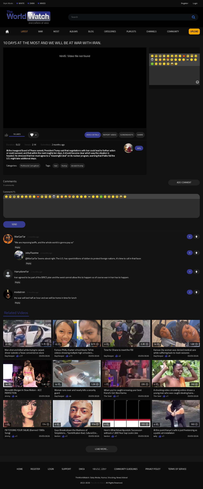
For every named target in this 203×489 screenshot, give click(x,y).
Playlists (131, 31)
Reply (17, 247)
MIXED (43, 3)
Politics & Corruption (30, 165)
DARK (32, 3)
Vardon (57, 436)
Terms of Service (177, 469)
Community (173, 31)
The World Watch (98, 482)
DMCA (82, 469)
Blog (91, 31)
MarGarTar (19, 236)
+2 (119, 356)
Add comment (184, 182)
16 (8, 384)
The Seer (108, 396)
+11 (70, 356)
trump (64, 165)
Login (195, 3)
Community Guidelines (126, 469)
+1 (196, 236)
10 (157, 344)
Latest (24, 31)
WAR (40, 31)
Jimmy (7, 396)
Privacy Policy (152, 469)
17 (58, 344)
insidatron (19, 292)
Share (140, 134)
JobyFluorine (32, 253)
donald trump (77, 165)
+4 (16, 396)
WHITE (21, 3)
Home (7, 31)
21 (8, 344)
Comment (7, 192)
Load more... (101, 449)
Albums (74, 31)
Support (66, 469)
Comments (9, 181)
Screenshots (126, 134)
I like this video (6, 135)
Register (184, 3)
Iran (55, 165)
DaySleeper (10, 356)
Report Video (109, 134)
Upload (194, 31)
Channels (152, 31)
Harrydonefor (21, 271)
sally (139, 148)
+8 (169, 356)
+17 (21, 356)
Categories (110, 31)
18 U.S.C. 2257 (99, 469)
